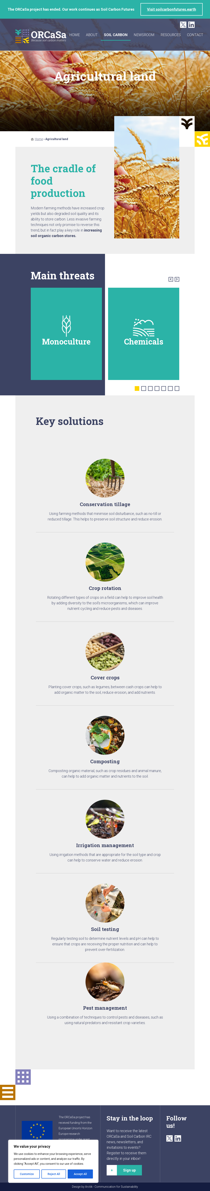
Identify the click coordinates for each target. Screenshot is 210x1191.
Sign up (129, 1170)
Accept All (80, 1174)
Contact (195, 35)
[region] (53, 1161)
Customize (27, 1174)
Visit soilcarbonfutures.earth (171, 9)
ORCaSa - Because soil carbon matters (41, 36)
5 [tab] (163, 388)
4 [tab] (157, 388)
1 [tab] (137, 388)
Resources (171, 35)
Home (75, 35)
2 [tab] (143, 388)
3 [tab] (150, 388)
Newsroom (144, 35)
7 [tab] (177, 388)
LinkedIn (191, 25)
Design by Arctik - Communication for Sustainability (105, 1186)
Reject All (54, 1174)
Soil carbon (116, 35)
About (92, 35)
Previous (171, 279)
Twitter (183, 25)
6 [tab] (170, 388)
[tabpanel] (66, 334)
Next (177, 279)
